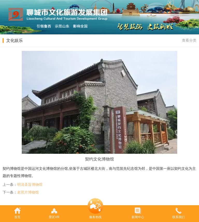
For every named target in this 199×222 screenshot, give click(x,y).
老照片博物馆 (28, 192)
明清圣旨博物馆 (29, 184)
